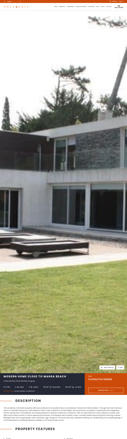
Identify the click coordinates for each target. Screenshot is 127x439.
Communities (70, 6)
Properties (62, 6)
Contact (109, 6)
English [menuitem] (9, 1)
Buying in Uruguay (81, 6)
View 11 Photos (107, 367)
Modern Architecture (27, 391)
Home (55, 6)
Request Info (103, 390)
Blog (97, 6)
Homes (16, 391)
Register (113, 1)
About (103, 6)
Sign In (121, 1)
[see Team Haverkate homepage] (16, 6)
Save (120, 367)
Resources (91, 6)
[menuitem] (14, 1)
